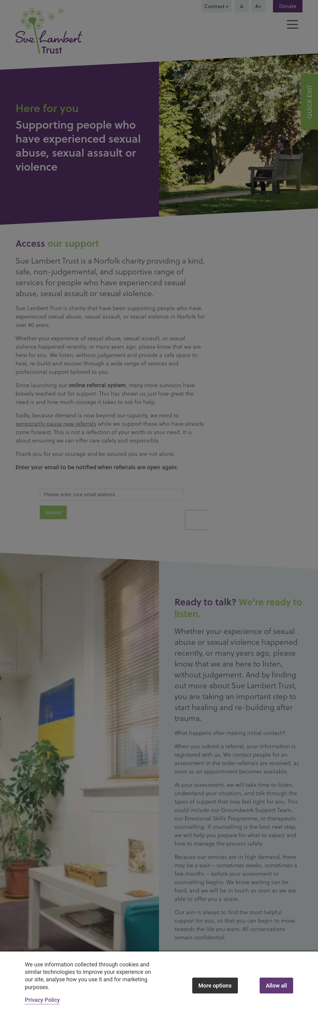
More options (215, 985)
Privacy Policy (42, 1000)
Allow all (276, 985)
